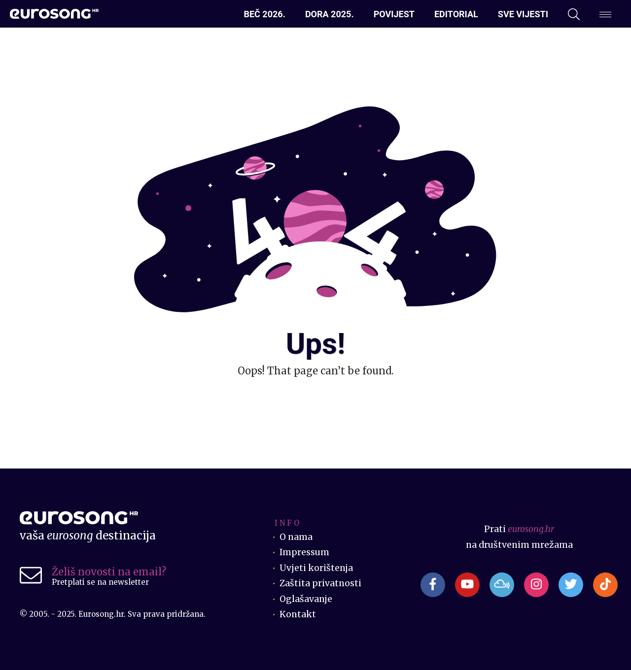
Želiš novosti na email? (109, 572)
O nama (296, 537)
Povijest (394, 14)
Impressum (304, 552)
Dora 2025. (329, 14)
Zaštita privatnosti (320, 583)
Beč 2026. (264, 14)
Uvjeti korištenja (316, 568)
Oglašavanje (306, 599)
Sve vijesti (523, 14)
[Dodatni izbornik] (605, 14)
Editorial (456, 14)
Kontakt (298, 614)
